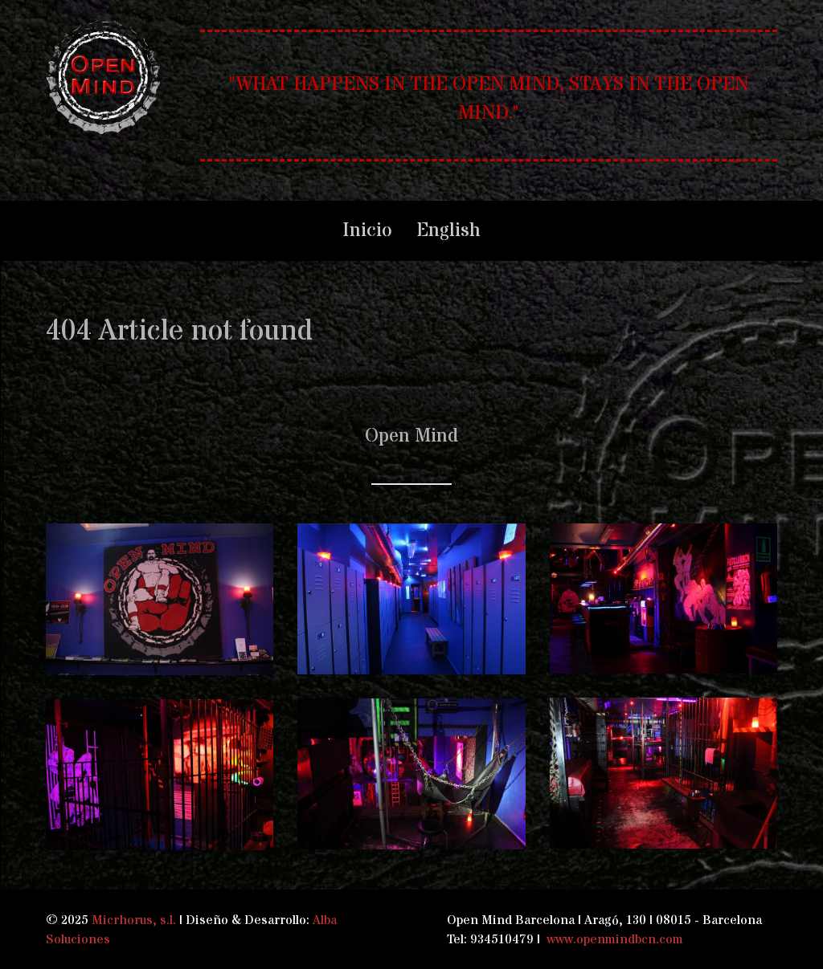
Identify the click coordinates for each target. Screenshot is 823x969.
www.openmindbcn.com (615, 939)
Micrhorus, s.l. (134, 920)
